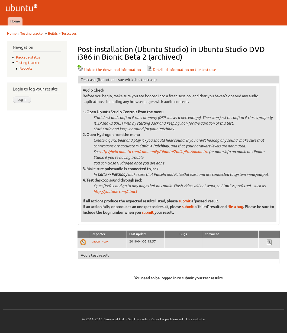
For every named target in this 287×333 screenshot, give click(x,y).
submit (185, 201)
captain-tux (100, 241)
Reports (26, 68)
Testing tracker (32, 33)
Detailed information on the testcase (181, 69)
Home (15, 21)
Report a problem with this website (178, 319)
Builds (53, 33)
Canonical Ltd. (114, 319)
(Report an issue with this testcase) (126, 79)
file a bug (235, 207)
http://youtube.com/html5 (115, 192)
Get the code (138, 319)
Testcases (69, 33)
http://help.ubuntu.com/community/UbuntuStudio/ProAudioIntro (154, 152)
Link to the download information (109, 69)
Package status (28, 57)
